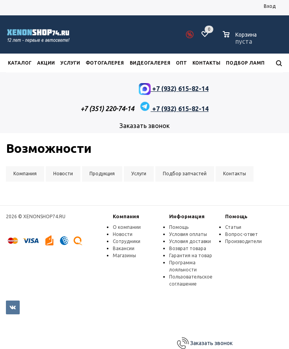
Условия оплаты (188, 234)
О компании (127, 227)
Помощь (236, 216)
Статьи (233, 227)
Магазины (124, 255)
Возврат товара (187, 248)
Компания (126, 216)
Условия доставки (190, 241)
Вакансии (123, 248)
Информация (187, 216)
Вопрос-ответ (241, 234)
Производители (243, 241)
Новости (122, 234)
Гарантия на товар (190, 255)
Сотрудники (126, 241)
